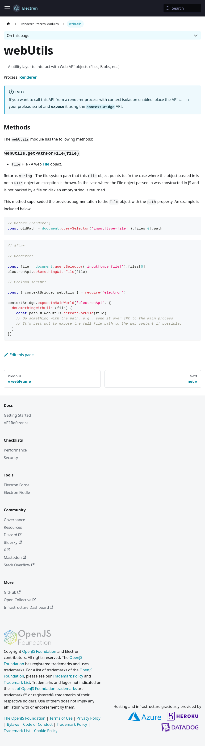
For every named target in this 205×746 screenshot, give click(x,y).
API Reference (16, 422)
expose (57, 106)
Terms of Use (61, 718)
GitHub (12, 592)
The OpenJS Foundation (25, 718)
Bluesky (13, 542)
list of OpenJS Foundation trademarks (44, 688)
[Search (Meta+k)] (182, 8)
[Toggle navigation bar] (7, 8)
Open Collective (20, 599)
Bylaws (13, 724)
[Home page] (8, 24)
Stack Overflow (19, 565)
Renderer (28, 77)
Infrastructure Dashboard (28, 607)
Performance (15, 450)
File (46, 164)
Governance (14, 519)
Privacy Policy (88, 718)
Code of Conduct (38, 724)
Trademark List (17, 682)
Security (11, 457)
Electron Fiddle (17, 492)
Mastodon (15, 557)
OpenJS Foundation (39, 651)
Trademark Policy (68, 676)
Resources (13, 527)
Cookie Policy (46, 730)
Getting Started (17, 415)
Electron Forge (16, 485)
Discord (12, 534)
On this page (18, 35)
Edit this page (19, 354)
